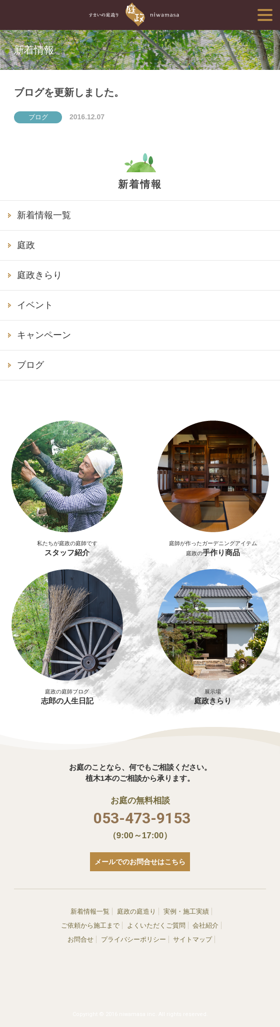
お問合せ (81, 939)
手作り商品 (213, 543)
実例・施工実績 (186, 911)
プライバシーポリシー (133, 939)
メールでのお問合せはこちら (140, 862)
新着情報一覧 (44, 215)
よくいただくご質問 (156, 925)
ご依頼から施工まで (90, 925)
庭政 (26, 245)
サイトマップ (192, 939)
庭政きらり (39, 275)
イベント (35, 305)
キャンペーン (44, 335)
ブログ (30, 365)
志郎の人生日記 (67, 637)
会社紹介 (205, 925)
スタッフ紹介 (67, 543)
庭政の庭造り (136, 911)
